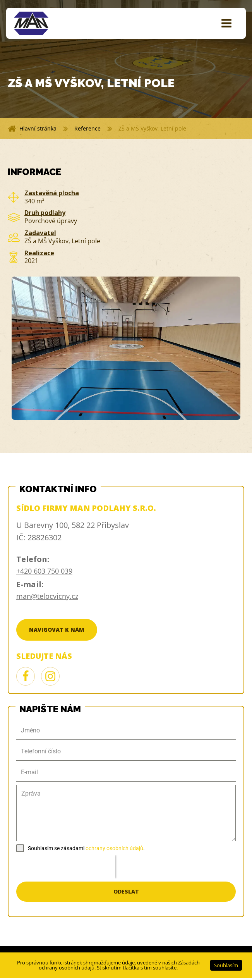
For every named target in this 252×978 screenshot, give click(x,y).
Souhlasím (226, 965)
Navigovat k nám (56, 629)
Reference (87, 128)
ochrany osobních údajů (114, 848)
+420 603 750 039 (44, 571)
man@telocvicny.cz (47, 596)
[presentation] (65, 866)
